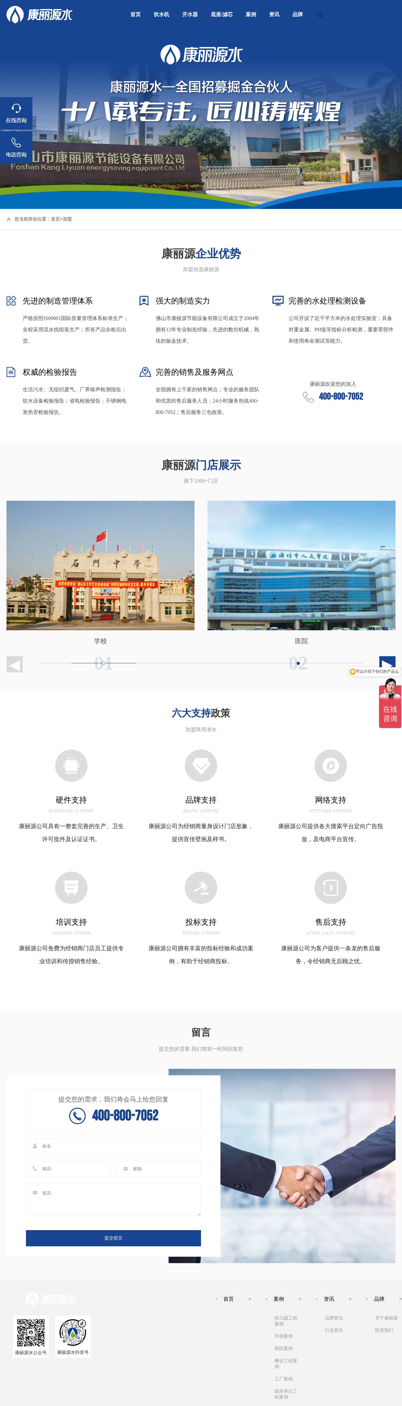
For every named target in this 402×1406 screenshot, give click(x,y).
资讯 (274, 14)
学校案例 (284, 1336)
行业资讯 (334, 1330)
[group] (201, 119)
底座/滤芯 (222, 14)
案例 (251, 14)
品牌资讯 (334, 1318)
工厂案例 (284, 1379)
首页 (135, 14)
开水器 (190, 14)
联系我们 (384, 1330)
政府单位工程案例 (286, 1394)
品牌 (297, 14)
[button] (379, 664)
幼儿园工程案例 (286, 1321)
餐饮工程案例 (286, 1363)
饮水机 (161, 14)
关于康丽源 (386, 1318)
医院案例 (284, 1348)
